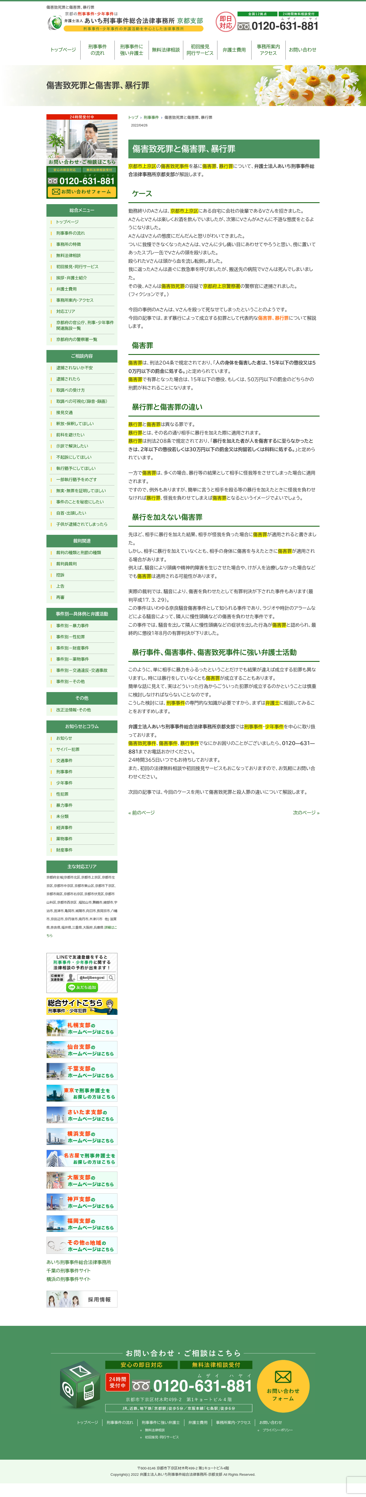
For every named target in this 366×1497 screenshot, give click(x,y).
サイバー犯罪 (68, 749)
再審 (60, 597)
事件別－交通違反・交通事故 (82, 670)
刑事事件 (151, 117)
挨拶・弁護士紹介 (71, 278)
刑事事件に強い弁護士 (131, 50)
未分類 (62, 816)
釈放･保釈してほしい (75, 423)
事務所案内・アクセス (75, 300)
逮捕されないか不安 (74, 368)
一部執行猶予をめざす (76, 479)
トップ (133, 117)
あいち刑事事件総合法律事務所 (78, 1262)
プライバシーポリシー (277, 1430)
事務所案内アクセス (268, 50)
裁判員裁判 (66, 564)
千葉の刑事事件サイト (68, 1270)
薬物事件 (64, 839)
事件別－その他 (70, 681)
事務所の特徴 (68, 244)
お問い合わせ (302, 50)
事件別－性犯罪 (70, 637)
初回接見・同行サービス (77, 266)
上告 (60, 586)
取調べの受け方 (70, 390)
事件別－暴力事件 (72, 625)
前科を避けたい (70, 435)
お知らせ (64, 738)
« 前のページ (141, 813)
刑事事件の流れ (97, 50)
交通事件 (64, 760)
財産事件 (64, 850)
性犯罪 (62, 794)
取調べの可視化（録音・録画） (82, 401)
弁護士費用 (234, 50)
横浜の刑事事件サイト (68, 1279)
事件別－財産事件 (72, 648)
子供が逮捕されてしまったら (82, 524)
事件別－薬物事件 (72, 659)
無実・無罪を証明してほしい (81, 490)
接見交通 (64, 412)
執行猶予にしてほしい (76, 468)
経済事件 (64, 827)
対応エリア (65, 311)
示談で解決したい (72, 446)
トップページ (63, 50)
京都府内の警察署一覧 (76, 339)
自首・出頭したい (71, 513)
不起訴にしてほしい (74, 457)
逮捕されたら (68, 379)
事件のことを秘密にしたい (80, 502)
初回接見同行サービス (200, 50)
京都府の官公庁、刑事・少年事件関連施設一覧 (85, 325)
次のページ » (306, 813)
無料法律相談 (166, 50)
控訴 (60, 575)
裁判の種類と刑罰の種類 (78, 552)
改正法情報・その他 (73, 710)
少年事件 (64, 783)
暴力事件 (64, 805)
